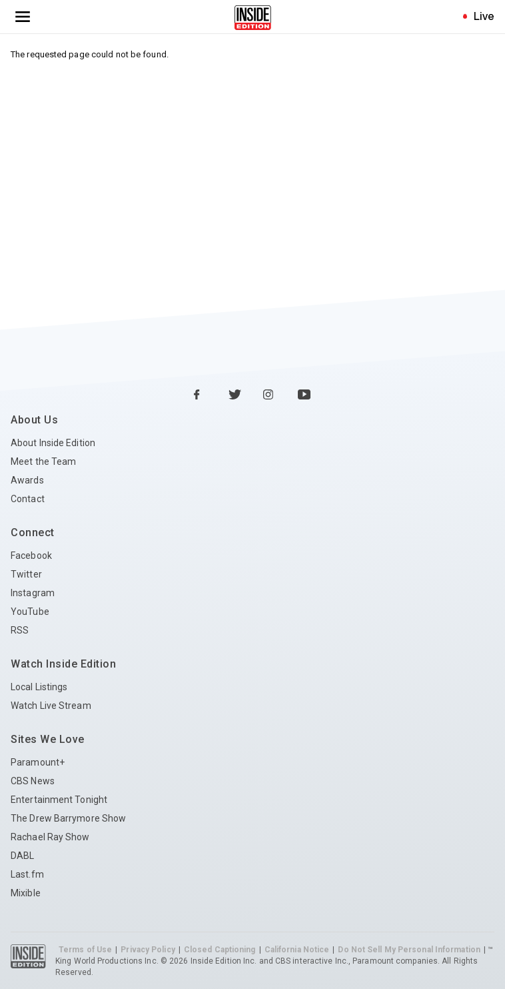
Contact (28, 498)
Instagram (33, 593)
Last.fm (27, 874)
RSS (20, 630)
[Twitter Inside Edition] (235, 395)
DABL (22, 855)
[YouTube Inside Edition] (304, 395)
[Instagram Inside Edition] (269, 395)
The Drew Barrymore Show (68, 818)
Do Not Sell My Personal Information (409, 949)
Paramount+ (38, 762)
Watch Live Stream (51, 705)
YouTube (30, 611)
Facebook (31, 555)
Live (484, 16)
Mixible (26, 893)
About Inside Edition (53, 442)
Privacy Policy (148, 949)
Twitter (26, 574)
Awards (27, 480)
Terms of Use (85, 949)
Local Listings (39, 687)
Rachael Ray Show (50, 837)
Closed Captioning (220, 949)
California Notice (297, 949)
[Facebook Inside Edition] (200, 395)
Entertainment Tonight (59, 799)
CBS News (33, 781)
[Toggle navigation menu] (23, 16)
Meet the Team (43, 461)
